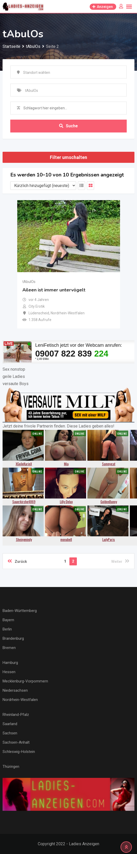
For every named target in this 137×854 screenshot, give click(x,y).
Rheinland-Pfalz (16, 714)
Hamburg (10, 662)
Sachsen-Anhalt (16, 742)
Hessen (9, 672)
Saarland (10, 724)
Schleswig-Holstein (19, 751)
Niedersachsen (15, 690)
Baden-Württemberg (20, 610)
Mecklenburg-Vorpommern (25, 681)
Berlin (7, 629)
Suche (68, 125)
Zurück (17, 561)
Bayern (8, 620)
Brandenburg (13, 638)
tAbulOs (28, 282)
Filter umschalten (68, 157)
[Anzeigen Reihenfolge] (43, 185)
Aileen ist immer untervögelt (53, 290)
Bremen (9, 647)
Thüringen (11, 766)
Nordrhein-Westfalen (20, 699)
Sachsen (10, 733)
